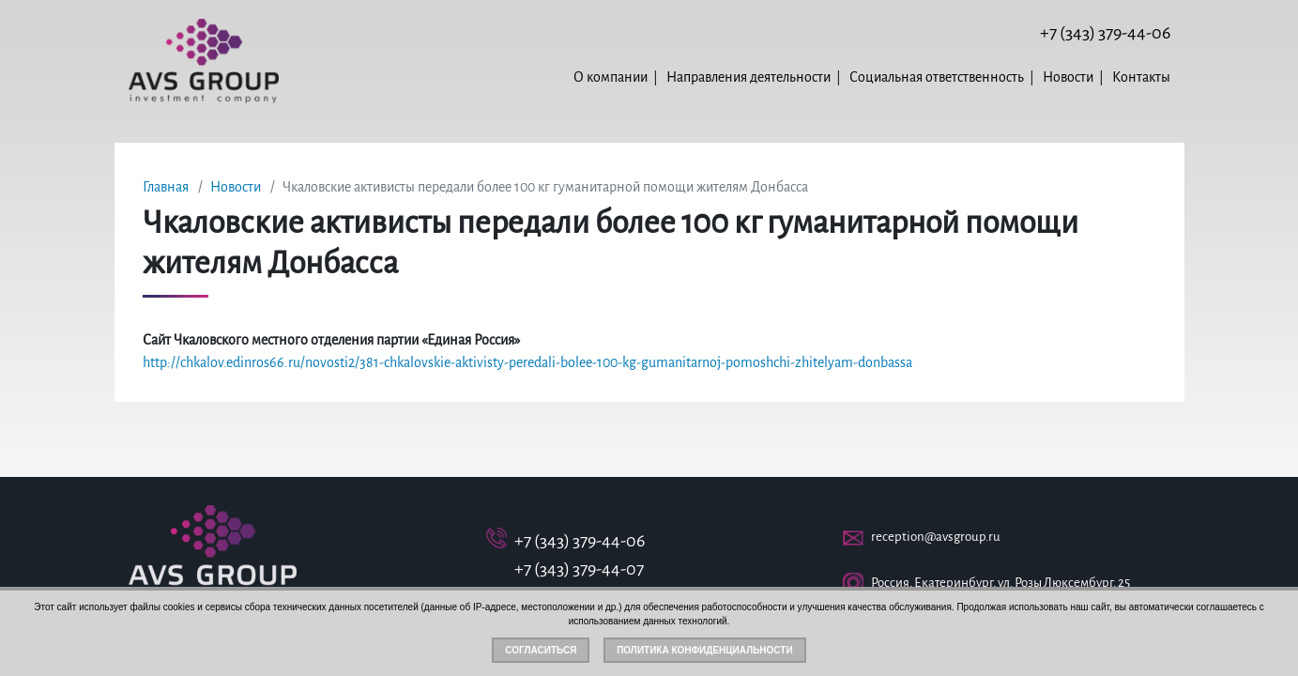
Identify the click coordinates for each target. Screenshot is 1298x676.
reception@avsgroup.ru (935, 537)
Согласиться (540, 650)
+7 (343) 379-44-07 (579, 569)
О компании (610, 76)
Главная (166, 186)
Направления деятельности (748, 76)
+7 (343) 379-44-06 (1105, 32)
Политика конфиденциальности (704, 650)
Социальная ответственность (936, 76)
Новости (1068, 76)
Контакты (1141, 76)
